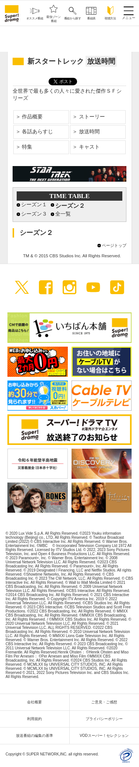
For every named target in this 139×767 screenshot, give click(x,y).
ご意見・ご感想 (106, 702)
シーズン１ (34, 204)
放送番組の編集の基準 (36, 735)
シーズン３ (34, 214)
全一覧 (63, 214)
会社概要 (36, 702)
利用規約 (36, 719)
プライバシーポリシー (106, 719)
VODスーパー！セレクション (106, 735)
